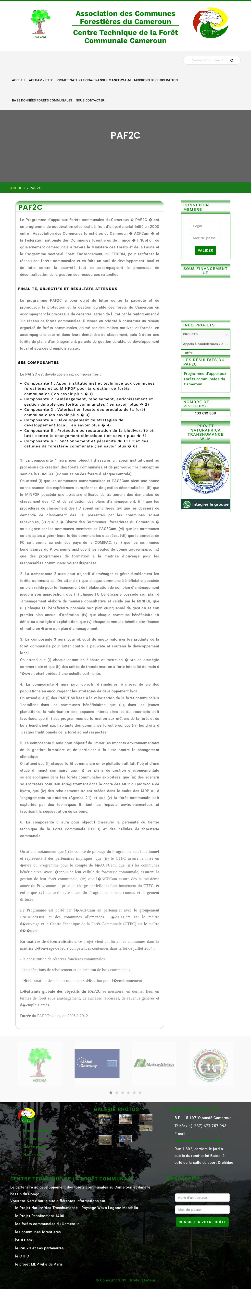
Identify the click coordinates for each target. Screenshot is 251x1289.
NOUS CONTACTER (90, 100)
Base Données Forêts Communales (42, 100)
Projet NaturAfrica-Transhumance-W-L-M (94, 80)
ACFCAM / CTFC (41, 80)
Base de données (37, 1131)
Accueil (18, 80)
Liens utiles (33, 1139)
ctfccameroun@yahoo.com (198, 1141)
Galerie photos (35, 1147)
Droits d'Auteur (141, 1280)
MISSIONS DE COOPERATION (156, 80)
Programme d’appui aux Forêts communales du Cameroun (205, 378)
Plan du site (33, 1155)
